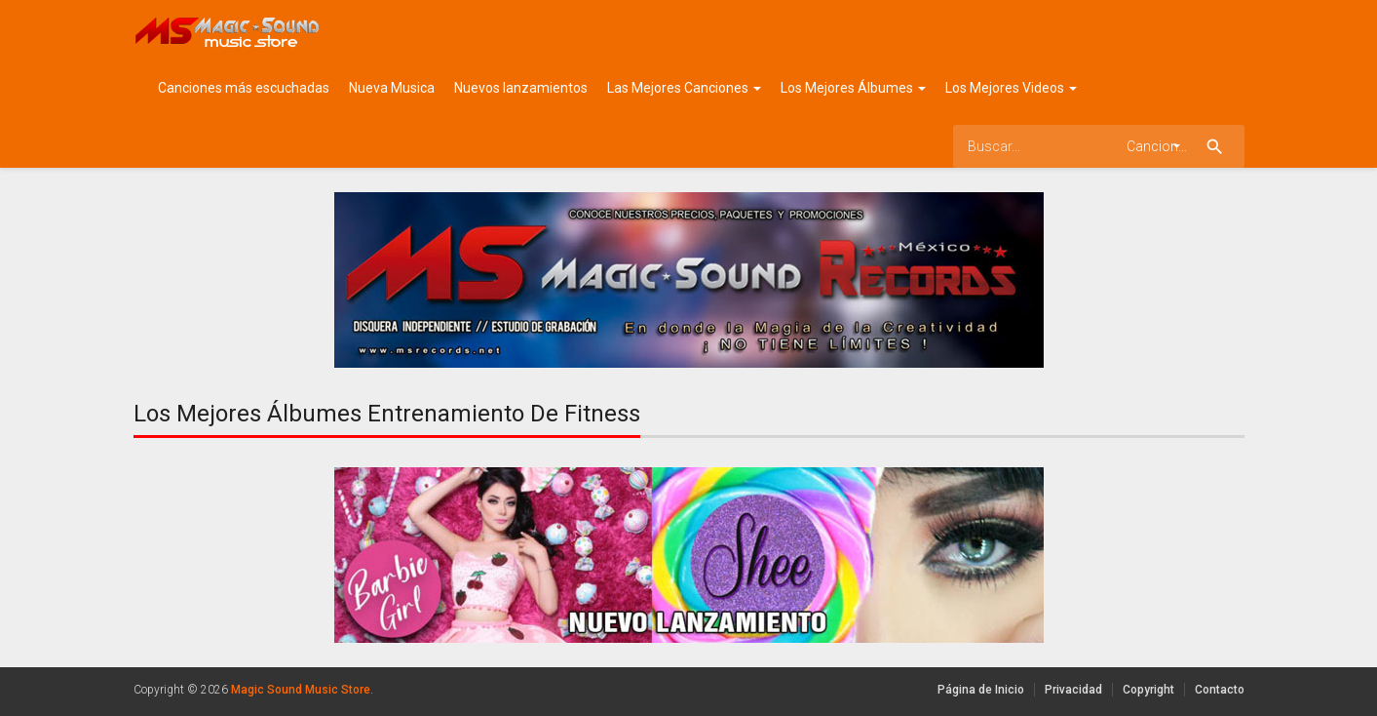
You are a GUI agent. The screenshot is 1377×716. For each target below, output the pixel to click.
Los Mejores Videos (1011, 88)
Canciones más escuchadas (243, 88)
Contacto (1219, 689)
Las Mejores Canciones (684, 88)
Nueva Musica (392, 88)
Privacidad (1073, 689)
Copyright (1148, 689)
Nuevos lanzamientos (521, 88)
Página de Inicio (980, 689)
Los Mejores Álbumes (853, 88)
